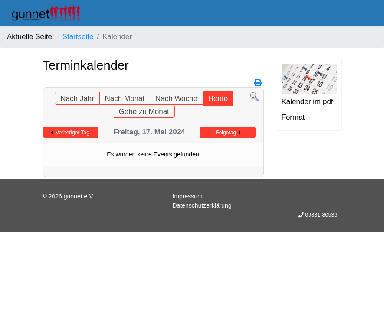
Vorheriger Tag (72, 133)
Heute (218, 98)
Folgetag (226, 133)
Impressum (188, 196)
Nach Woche (176, 98)
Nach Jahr (77, 98)
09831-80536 (321, 215)
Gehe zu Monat (144, 111)
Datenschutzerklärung (202, 205)
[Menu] (358, 13)
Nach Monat (125, 98)
